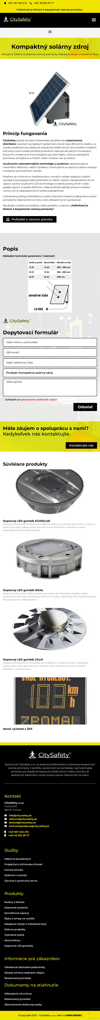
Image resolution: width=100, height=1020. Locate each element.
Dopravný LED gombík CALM (23, 659)
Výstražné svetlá (14, 935)
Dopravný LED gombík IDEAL (23, 590)
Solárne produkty (14, 929)
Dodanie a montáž (15, 875)
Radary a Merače (14, 902)
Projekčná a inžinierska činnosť (23, 864)
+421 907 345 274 (18, 831)
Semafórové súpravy (16, 913)
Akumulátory (12, 940)
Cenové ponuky (13, 869)
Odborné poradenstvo (17, 859)
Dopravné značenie (16, 907)
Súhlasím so (31, 399)
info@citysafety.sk (20, 815)
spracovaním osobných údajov (39, 399)
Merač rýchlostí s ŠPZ (17, 729)
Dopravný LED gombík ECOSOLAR (26, 521)
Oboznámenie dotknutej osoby (23, 1004)
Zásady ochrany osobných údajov (24, 972)
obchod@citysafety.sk (22, 822)
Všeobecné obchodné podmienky (24, 967)
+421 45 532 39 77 (18, 835)
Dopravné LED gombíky (18, 945)
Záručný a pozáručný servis (20, 880)
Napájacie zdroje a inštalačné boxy (25, 924)
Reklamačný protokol (17, 999)
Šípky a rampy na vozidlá (19, 918)
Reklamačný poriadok (17, 978)
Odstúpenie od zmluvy (18, 993)
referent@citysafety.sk (23, 819)
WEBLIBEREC (74, 1015)
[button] (93, 20)
